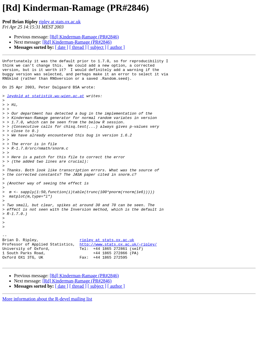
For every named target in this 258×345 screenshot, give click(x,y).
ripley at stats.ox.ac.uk (60, 21)
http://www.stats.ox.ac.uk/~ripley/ (118, 281)
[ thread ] (77, 47)
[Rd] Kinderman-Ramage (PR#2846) (84, 36)
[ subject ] (97, 47)
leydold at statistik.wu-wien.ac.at (45, 103)
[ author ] (116, 47)
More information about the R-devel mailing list (47, 339)
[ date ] (61, 47)
